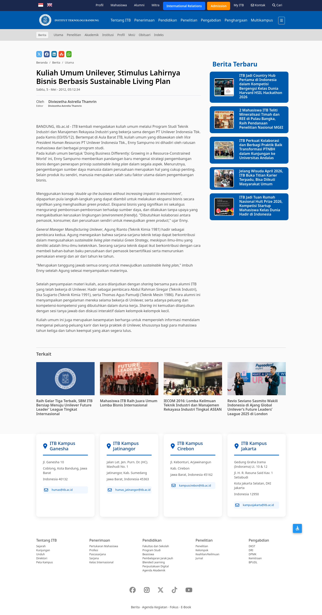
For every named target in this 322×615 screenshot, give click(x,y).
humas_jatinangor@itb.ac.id (129, 490)
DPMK (252, 554)
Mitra (155, 5)
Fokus (174, 607)
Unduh (40, 554)
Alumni (139, 5)
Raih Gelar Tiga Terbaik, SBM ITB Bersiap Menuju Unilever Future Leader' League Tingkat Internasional (64, 407)
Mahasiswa (118, 5)
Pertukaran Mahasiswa (103, 546)
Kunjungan (43, 550)
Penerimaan (144, 20)
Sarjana (94, 558)
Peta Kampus (44, 562)
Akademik (92, 35)
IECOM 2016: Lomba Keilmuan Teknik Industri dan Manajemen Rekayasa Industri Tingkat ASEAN (193, 405)
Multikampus (262, 20)
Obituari (144, 35)
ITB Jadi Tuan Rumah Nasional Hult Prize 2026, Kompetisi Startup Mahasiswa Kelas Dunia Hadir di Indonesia (261, 206)
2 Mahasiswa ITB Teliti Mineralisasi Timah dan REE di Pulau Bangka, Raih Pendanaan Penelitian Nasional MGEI (261, 119)
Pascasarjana (97, 554)
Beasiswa (148, 554)
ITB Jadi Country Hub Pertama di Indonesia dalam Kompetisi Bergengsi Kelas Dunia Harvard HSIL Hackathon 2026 (260, 86)
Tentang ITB (120, 20)
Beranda (42, 62)
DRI (251, 550)
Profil (99, 5)
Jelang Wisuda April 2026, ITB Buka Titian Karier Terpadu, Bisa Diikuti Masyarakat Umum (261, 177)
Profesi (93, 550)
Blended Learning (153, 562)
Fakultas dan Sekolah (155, 546)
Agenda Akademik (153, 570)
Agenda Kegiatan (154, 607)
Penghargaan (236, 20)
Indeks (159, 35)
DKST (252, 546)
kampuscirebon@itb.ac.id (191, 485)
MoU (131, 35)
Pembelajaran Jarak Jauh (157, 558)
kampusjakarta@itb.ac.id (254, 505)
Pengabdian (211, 20)
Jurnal (199, 558)
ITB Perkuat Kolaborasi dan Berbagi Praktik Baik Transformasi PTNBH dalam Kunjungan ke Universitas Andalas (260, 149)
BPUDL (253, 562)
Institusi (108, 35)
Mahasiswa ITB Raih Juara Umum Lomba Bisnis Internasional (128, 403)
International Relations (184, 6)
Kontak (258, 5)
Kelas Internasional (101, 562)
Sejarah (41, 546)
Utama (58, 35)
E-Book (186, 607)
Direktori (41, 558)
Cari (277, 5)
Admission (219, 6)
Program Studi (151, 550)
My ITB (239, 5)
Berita (56, 62)
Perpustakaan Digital (155, 566)
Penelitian (189, 20)
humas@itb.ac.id (58, 490)
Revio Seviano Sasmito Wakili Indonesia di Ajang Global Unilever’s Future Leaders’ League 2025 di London (252, 407)
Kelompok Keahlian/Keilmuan (207, 552)
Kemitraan (255, 558)
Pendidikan (167, 20)
